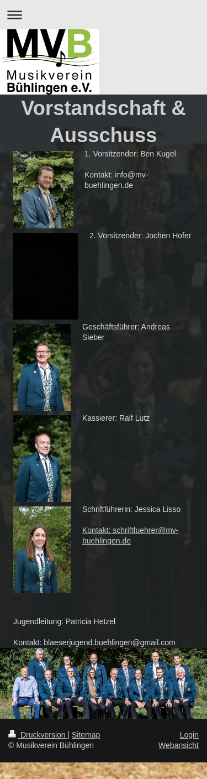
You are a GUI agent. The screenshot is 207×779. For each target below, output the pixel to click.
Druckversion (37, 734)
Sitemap (86, 734)
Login (189, 734)
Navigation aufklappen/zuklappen (103, 15)
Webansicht (178, 745)
